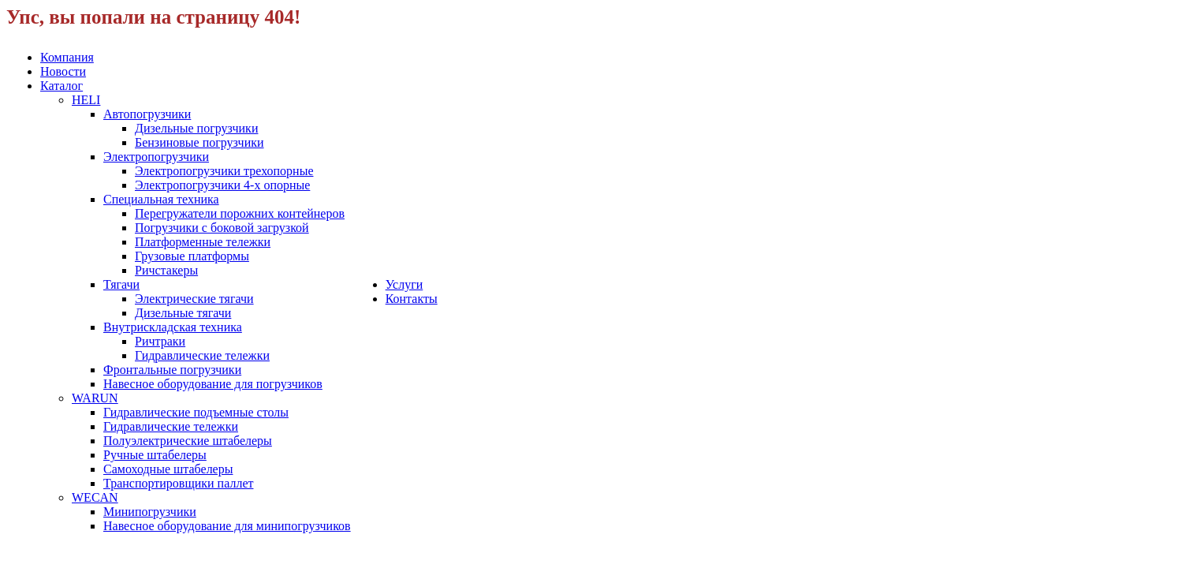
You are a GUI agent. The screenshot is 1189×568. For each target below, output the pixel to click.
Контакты (412, 298)
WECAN (95, 497)
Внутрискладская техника (172, 327)
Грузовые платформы (192, 256)
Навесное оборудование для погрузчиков (212, 383)
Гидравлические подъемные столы (196, 412)
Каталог (61, 85)
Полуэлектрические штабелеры (187, 440)
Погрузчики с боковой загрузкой (222, 227)
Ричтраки (160, 341)
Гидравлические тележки (202, 355)
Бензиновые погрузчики (199, 142)
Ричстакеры (166, 270)
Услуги (404, 284)
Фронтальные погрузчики (172, 369)
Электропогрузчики (156, 156)
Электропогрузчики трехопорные (224, 171)
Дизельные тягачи (183, 313)
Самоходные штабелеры (168, 469)
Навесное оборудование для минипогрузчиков (227, 525)
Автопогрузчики (147, 114)
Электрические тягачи (194, 298)
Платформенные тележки (202, 241)
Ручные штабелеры (155, 455)
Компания (67, 57)
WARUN (95, 398)
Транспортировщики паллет (178, 483)
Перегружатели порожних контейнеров (240, 213)
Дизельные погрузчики (196, 128)
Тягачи (121, 284)
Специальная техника (161, 199)
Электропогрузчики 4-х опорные (222, 185)
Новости (63, 71)
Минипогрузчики (149, 511)
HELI (86, 99)
